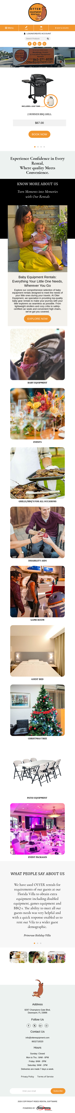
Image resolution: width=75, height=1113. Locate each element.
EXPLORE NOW (37, 318)
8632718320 (37, 1041)
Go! (47, 39)
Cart (41, 28)
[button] (34, 147)
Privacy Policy (27, 1076)
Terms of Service (45, 1076)
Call (26, 28)
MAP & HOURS (62, 28)
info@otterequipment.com (37, 1038)
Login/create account (37, 33)
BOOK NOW (39, 134)
